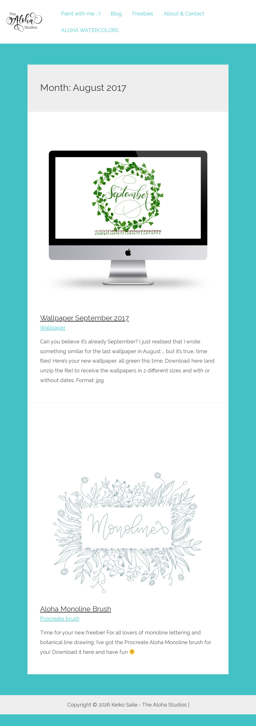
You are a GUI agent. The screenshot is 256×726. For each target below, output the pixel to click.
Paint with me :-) (80, 13)
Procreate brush (59, 618)
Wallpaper (52, 327)
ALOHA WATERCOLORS (90, 30)
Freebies (142, 13)
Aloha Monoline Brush (75, 609)
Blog (116, 13)
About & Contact (184, 13)
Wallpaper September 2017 (84, 318)
